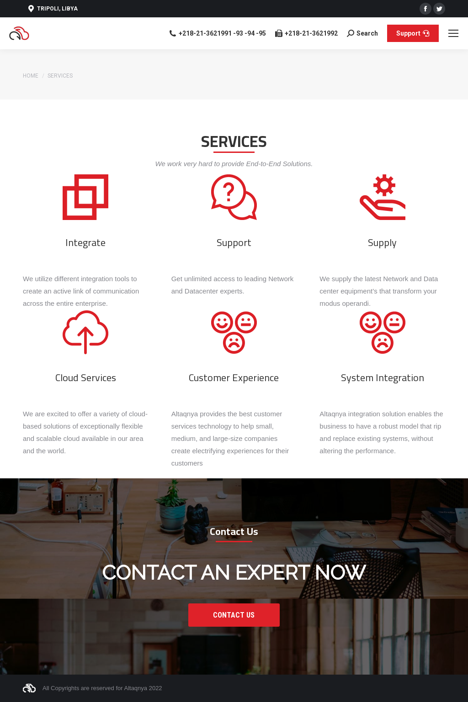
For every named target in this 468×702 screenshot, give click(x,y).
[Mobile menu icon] (453, 33)
